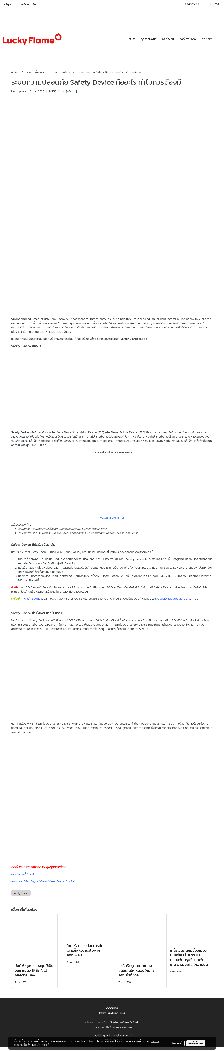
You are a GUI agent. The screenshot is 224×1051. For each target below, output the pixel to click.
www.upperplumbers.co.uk (112, 517)
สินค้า (132, 39)
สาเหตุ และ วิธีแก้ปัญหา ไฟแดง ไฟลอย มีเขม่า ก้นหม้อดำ (43, 881)
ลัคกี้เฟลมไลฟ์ (187, 39)
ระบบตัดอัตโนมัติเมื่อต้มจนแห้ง (172, 598)
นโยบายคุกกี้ (43, 1044)
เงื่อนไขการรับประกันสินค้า (124, 1022)
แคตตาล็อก (102, 1022)
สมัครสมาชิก (28, 4)
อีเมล (110, 1013)
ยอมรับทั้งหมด (195, 1043)
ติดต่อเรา (207, 39)
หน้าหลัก (89, 1022)
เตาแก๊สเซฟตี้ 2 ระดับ (23, 874)
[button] (218, 38)
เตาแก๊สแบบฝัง (31, 598)
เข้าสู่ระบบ (9, 4)
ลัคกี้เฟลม (168, 39)
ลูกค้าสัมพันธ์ (149, 39)
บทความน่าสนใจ (99, 1027)
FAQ (109, 1027)
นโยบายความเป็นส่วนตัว (122, 1027)
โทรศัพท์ (102, 1013)
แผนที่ (115, 1013)
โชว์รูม (122, 1013)
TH (215, 4)
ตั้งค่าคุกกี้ (177, 1043)
